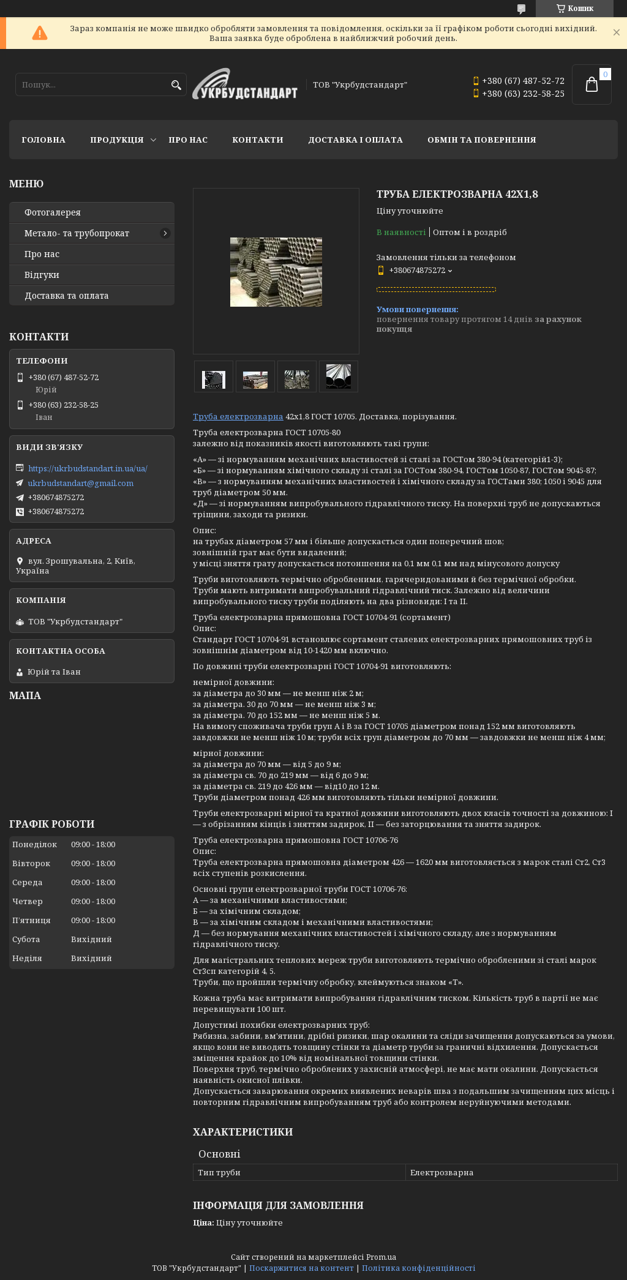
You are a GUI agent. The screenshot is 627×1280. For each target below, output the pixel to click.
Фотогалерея (52, 212)
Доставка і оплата (355, 139)
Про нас (188, 139)
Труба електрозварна (238, 416)
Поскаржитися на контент (301, 1268)
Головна (43, 139)
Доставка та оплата (66, 295)
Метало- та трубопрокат (76, 233)
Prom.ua (381, 1257)
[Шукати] (176, 85)
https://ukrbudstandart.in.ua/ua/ (88, 468)
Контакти (257, 139)
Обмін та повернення (481, 139)
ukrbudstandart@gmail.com (80, 483)
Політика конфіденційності (419, 1268)
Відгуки (41, 274)
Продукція (117, 139)
